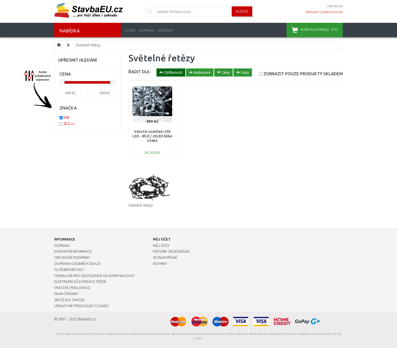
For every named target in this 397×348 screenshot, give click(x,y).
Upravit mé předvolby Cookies (81, 306)
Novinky (160, 264)
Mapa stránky (66, 294)
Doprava (146, 30)
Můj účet (161, 246)
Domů (130, 30)
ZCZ (69, 124)
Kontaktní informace (73, 251)
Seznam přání (165, 257)
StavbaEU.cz (86, 319)
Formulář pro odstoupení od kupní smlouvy (94, 276)
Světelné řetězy (88, 45)
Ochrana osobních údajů (77, 264)
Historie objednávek (171, 251)
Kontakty (166, 30)
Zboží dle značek (69, 300)
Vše (66, 117)
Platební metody (69, 270)
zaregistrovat (332, 12)
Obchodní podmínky (72, 257)
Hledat (242, 11)
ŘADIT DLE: (139, 71)
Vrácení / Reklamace (72, 288)
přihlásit (312, 12)
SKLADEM (303, 73)
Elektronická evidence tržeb (80, 282)
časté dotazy (335, 6)
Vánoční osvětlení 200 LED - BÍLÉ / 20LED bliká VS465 (152, 136)
